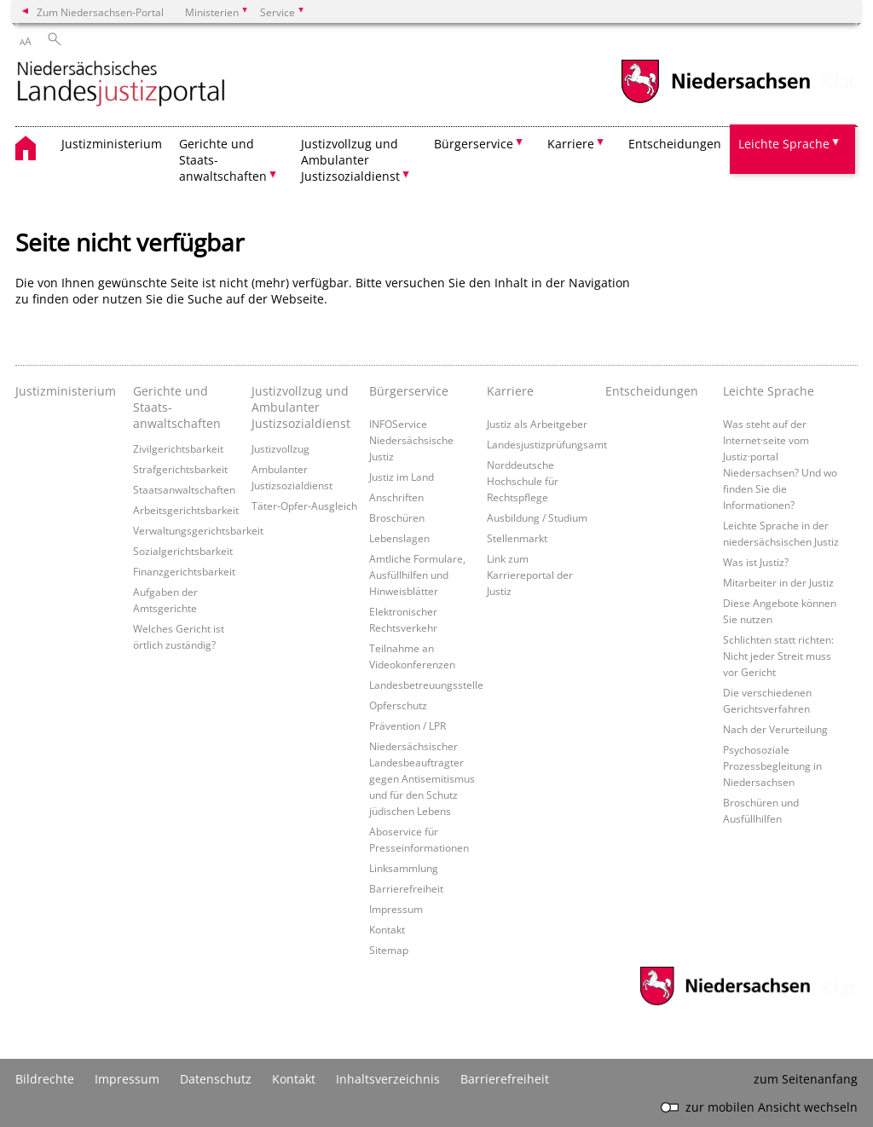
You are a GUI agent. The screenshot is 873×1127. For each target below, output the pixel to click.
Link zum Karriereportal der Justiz (530, 575)
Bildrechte (44, 1079)
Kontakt (387, 929)
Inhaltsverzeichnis (388, 1079)
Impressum (396, 909)
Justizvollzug (280, 448)
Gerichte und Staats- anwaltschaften (177, 407)
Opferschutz (398, 705)
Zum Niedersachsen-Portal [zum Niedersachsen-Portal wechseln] (100, 12)
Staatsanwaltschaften (184, 489)
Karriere (510, 391)
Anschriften (396, 497)
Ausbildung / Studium (537, 517)
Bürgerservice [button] (473, 144)
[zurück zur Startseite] (121, 85)
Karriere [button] (570, 144)
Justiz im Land (401, 476)
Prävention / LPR (407, 725)
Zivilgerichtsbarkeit (178, 448)
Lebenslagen (399, 538)
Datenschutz (215, 1079)
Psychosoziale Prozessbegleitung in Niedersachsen (772, 766)
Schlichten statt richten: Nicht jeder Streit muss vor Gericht (778, 656)
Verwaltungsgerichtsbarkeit (198, 530)
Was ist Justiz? (756, 562)
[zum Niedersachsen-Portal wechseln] (715, 101)
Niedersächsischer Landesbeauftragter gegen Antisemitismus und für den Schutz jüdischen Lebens (422, 778)
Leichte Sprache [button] (784, 144)
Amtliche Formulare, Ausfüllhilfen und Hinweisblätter (417, 575)
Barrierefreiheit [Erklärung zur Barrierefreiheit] (504, 1079)
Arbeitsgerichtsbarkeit (186, 510)
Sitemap (388, 950)
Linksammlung (403, 868)
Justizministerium (111, 144)
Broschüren (397, 517)
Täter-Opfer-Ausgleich (304, 505)
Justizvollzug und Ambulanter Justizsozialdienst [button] (350, 160)
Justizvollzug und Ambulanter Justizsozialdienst (300, 407)
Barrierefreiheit (406, 888)
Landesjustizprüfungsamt (547, 444)
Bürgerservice (408, 391)
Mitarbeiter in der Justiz (778, 582)
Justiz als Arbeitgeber (537, 424)
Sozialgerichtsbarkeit (183, 551)
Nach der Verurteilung (775, 729)
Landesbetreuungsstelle (426, 684)
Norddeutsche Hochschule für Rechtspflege (522, 481)
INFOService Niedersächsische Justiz (411, 440)
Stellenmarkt (517, 538)
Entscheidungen (674, 144)
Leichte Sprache (768, 391)
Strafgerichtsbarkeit (180, 469)
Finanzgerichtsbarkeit (184, 571)
